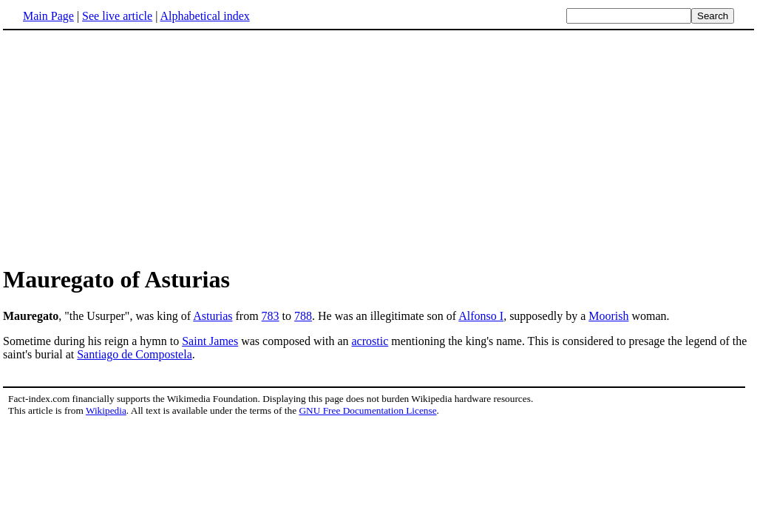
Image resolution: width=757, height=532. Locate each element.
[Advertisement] (378, 147)
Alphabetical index (204, 16)
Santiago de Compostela (134, 354)
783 (270, 316)
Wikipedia (106, 410)
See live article (117, 16)
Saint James (210, 341)
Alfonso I (480, 316)
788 (303, 316)
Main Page (48, 16)
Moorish (608, 316)
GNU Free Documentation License (367, 410)
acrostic (370, 341)
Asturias (212, 316)
